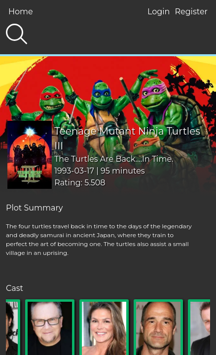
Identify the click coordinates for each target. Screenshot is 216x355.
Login (158, 11)
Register (191, 11)
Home (20, 11)
